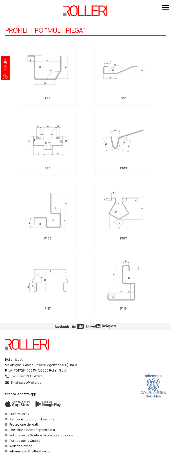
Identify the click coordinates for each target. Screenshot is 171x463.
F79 (47, 98)
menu (5, 64)
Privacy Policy (19, 414)
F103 (123, 168)
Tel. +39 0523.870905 (27, 376)
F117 (47, 308)
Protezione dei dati (23, 424)
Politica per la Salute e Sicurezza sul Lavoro (41, 435)
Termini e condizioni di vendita (31, 419)
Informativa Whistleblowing (29, 451)
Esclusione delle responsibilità (32, 430)
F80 (123, 98)
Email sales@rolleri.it (26, 382)
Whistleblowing (20, 446)
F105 (47, 238)
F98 (48, 168)
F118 (123, 308)
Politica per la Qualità (24, 440)
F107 (123, 238)
